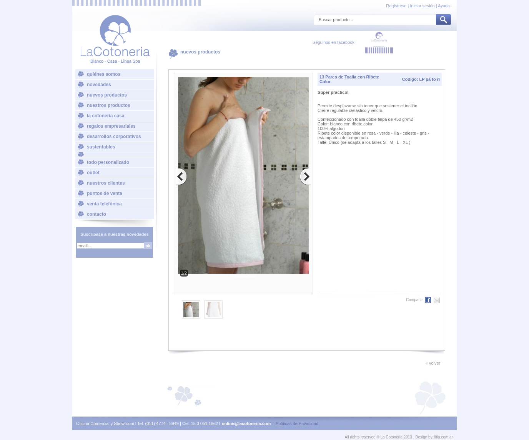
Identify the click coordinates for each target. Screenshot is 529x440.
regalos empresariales (111, 126)
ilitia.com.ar (443, 437)
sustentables (101, 147)
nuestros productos (108, 105)
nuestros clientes (106, 183)
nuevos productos (107, 95)
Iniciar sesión (422, 5)
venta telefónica (104, 204)
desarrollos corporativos (114, 136)
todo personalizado (108, 162)
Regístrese (397, 5)
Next (252, 276)
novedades (99, 84)
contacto (96, 214)
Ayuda (444, 5)
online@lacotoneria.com (246, 423)
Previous (238, 276)
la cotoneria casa (105, 115)
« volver (433, 363)
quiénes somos (103, 74)
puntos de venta (104, 193)
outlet (93, 172)
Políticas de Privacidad (297, 423)
